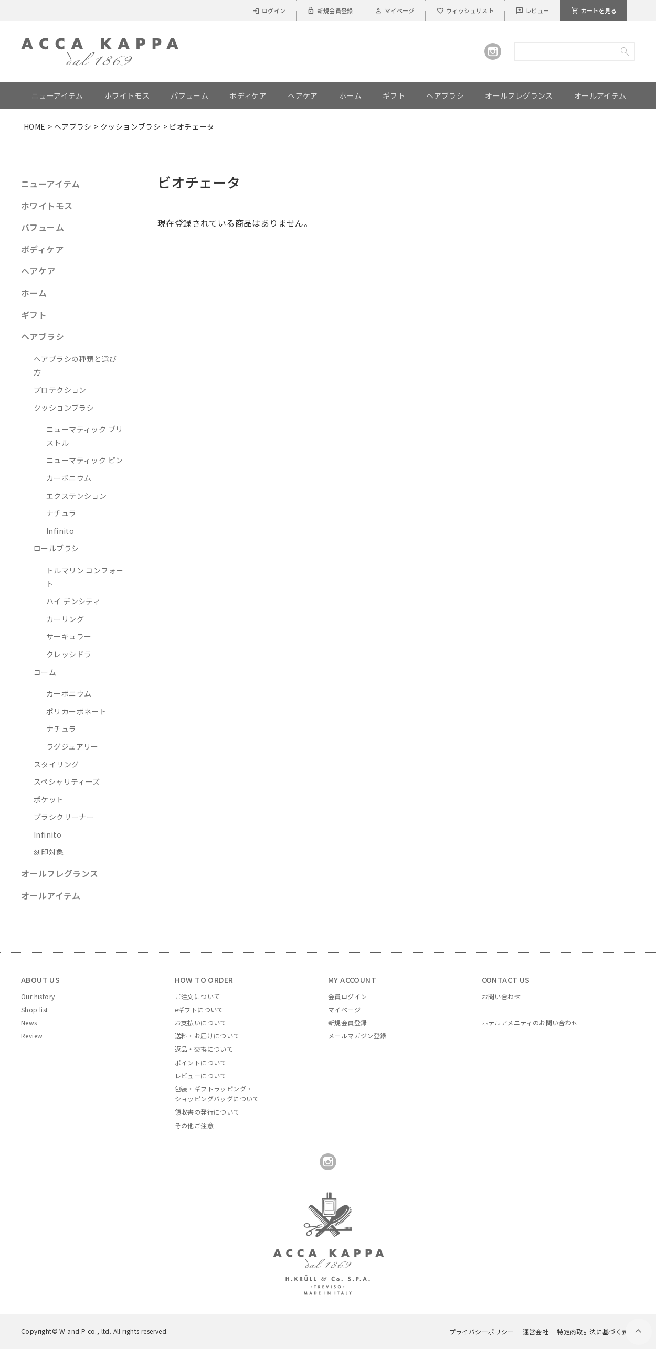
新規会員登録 (330, 10)
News (29, 1022)
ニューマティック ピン (84, 460)
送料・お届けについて (207, 1035)
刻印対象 (49, 852)
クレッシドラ (68, 654)
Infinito (60, 531)
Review (32, 1035)
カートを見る (594, 10)
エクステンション (76, 495)
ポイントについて (201, 1062)
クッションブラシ (130, 126)
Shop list (34, 1009)
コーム (45, 672)
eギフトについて (199, 1009)
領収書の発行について (207, 1111)
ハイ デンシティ (73, 601)
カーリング (65, 619)
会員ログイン (347, 996)
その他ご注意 (194, 1125)
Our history (38, 996)
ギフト (34, 314)
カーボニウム (68, 478)
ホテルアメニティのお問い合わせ (530, 1022)
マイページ (395, 10)
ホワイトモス (46, 205)
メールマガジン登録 (357, 1035)
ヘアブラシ (73, 126)
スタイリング (56, 764)
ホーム (34, 292)
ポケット (49, 799)
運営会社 (536, 1331)
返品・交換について (204, 1048)
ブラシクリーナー (64, 816)
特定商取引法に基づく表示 (596, 1331)
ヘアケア (38, 270)
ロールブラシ (56, 548)
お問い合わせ (501, 996)
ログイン (269, 10)
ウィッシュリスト (465, 10)
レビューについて (201, 1075)
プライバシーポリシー (481, 1331)
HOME (35, 126)
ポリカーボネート (76, 711)
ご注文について (197, 996)
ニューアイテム (50, 183)
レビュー (532, 10)
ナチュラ (61, 513)
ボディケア (42, 249)
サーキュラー (68, 636)
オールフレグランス (60, 873)
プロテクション (60, 389)
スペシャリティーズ (67, 781)
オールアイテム (51, 895)
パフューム (42, 227)
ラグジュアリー (72, 746)
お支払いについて (201, 1022)
